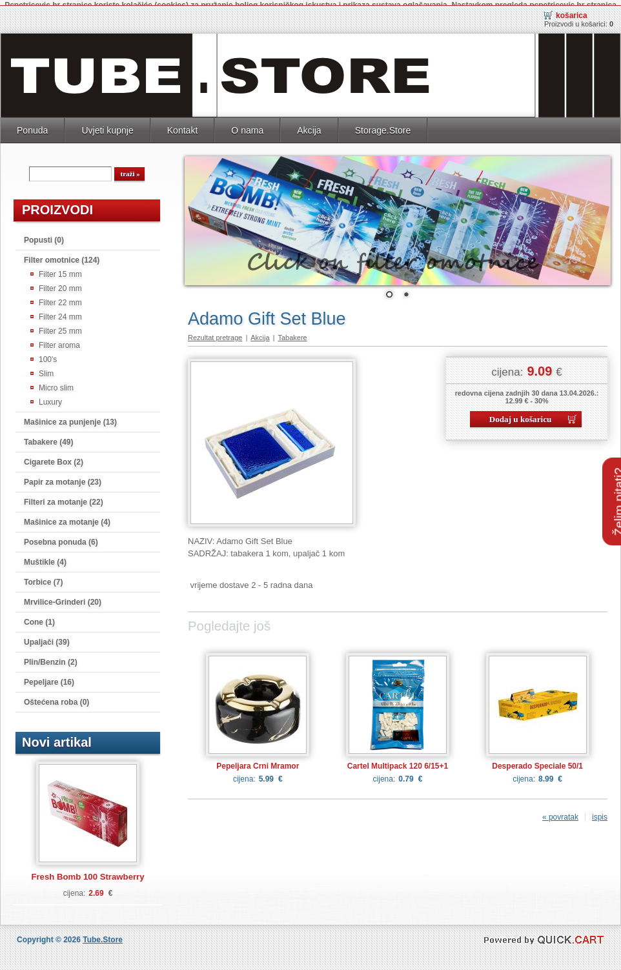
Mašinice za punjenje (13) (70, 416)
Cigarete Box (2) (53, 456)
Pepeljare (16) (49, 676)
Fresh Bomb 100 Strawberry (87, 871)
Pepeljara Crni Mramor (257, 760)
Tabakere (292, 332)
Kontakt (182, 124)
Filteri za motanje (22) (63, 496)
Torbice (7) (43, 576)
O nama (247, 124)
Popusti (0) (44, 234)
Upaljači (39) (47, 636)
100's (48, 353)
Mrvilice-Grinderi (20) (62, 596)
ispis (599, 811)
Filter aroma (59, 339)
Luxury (50, 396)
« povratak (560, 811)
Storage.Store (383, 124)
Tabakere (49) (48, 436)
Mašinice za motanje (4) (67, 516)
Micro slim (56, 382)
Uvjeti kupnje (107, 124)
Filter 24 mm (60, 311)
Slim (46, 367)
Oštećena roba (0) (56, 696)
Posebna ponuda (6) (61, 536)
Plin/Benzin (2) (50, 656)
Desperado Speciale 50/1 (537, 760)
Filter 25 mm (60, 325)
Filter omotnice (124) (61, 254)
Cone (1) (39, 616)
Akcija (309, 124)
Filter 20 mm (60, 282)
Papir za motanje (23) (62, 476)
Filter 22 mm (60, 296)
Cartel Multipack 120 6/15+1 (397, 760)
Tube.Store (103, 933)
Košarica (571, 9)
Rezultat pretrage (215, 332)
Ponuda (32, 124)
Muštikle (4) (45, 556)
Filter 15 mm (60, 268)
